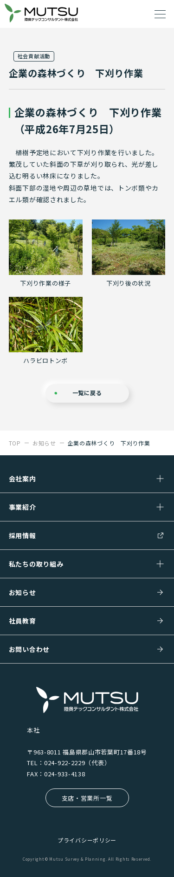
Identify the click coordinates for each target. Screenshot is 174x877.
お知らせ (22, 592)
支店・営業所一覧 (87, 798)
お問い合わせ (29, 649)
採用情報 (22, 535)
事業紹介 (22, 507)
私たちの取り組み (36, 564)
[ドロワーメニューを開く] (160, 14)
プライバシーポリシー (87, 840)
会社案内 (22, 478)
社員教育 (22, 620)
